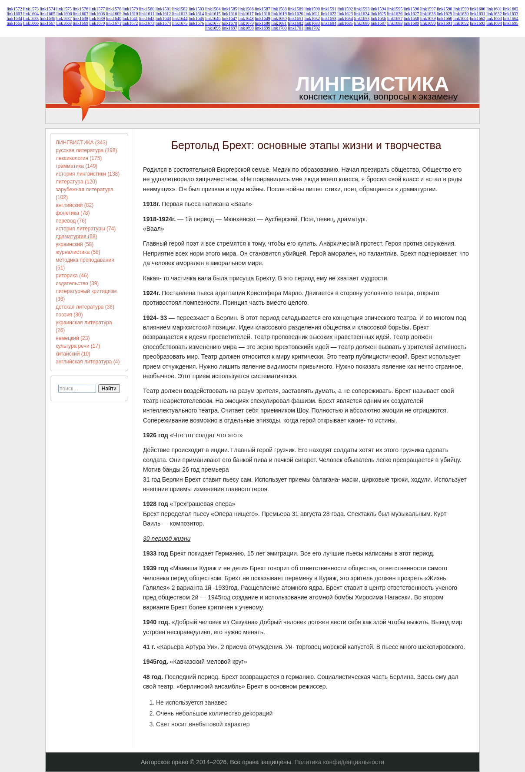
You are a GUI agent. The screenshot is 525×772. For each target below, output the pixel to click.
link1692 (461, 23)
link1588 (279, 9)
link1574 (47, 9)
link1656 (378, 18)
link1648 (246, 18)
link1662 (477, 18)
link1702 (312, 28)
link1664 (510, 18)
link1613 (180, 13)
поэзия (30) (69, 315)
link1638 (81, 18)
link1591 (328, 9)
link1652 (312, 18)
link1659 (428, 18)
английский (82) (74, 205)
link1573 (31, 9)
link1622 (328, 13)
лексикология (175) (79, 158)
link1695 (510, 23)
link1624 (361, 13)
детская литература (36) (85, 307)
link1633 (510, 13)
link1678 (229, 23)
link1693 (477, 23)
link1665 (14, 23)
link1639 (97, 18)
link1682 (295, 23)
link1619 (279, 13)
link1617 (246, 13)
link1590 (312, 9)
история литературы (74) (86, 229)
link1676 (196, 23)
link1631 (477, 13)
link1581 (163, 9)
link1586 (246, 9)
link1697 (229, 28)
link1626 (395, 13)
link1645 (196, 18)
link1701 (295, 28)
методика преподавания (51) (85, 264)
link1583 (196, 9)
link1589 (295, 9)
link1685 (345, 23)
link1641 (130, 18)
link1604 (31, 13)
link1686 (362, 23)
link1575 (64, 9)
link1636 (47, 18)
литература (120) (76, 182)
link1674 (163, 23)
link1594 (378, 9)
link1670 (97, 23)
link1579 (130, 9)
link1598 (444, 9)
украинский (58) (74, 244)
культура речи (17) (78, 346)
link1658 (411, 18)
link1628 (428, 13)
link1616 (229, 13)
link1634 (14, 18)
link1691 (444, 23)
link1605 (48, 13)
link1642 (147, 18)
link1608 (97, 13)
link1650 (279, 18)
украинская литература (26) (84, 326)
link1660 (444, 18)
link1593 (362, 9)
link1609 (114, 13)
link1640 (114, 18)
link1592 (345, 9)
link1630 (461, 13)
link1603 (14, 13)
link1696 (213, 28)
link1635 (31, 18)
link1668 (64, 23)
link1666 (31, 23)
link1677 (213, 23)
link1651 (295, 18)
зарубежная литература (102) (84, 193)
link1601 (494, 9)
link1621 (312, 13)
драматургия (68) (76, 236)
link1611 (146, 13)
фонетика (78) (73, 213)
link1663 (494, 18)
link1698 (246, 28)
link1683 (312, 23)
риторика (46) (72, 276)
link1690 (428, 23)
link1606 (64, 13)
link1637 (64, 18)
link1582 (180, 9)
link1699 (262, 28)
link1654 (345, 18)
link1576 (81, 9)
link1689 (411, 23)
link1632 (494, 13)
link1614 (196, 13)
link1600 (477, 9)
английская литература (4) (88, 362)
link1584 (213, 9)
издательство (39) (77, 283)
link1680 (262, 23)
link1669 (81, 23)
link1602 (510, 9)
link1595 (395, 9)
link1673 (147, 23)
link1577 (97, 9)
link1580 (147, 9)
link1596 (411, 9)
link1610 (130, 13)
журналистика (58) (78, 252)
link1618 (262, 13)
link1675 (180, 23)
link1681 (279, 23)
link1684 (328, 23)
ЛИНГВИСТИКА (372, 83)
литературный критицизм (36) (86, 295)
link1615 (213, 13)
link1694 (494, 23)
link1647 (229, 18)
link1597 (428, 9)
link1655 (362, 18)
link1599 (461, 9)
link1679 (246, 23)
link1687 (378, 23)
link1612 (163, 13)
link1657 (395, 18)
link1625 (378, 13)
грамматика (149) (76, 166)
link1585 (229, 9)
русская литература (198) (86, 150)
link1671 (114, 23)
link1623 (345, 13)
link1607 (81, 13)
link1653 (328, 18)
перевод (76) (71, 221)
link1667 (47, 23)
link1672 (130, 23)
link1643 (163, 18)
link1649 (262, 18)
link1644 (180, 18)
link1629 (444, 13)
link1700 (279, 28)
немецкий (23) (73, 338)
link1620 (295, 13)
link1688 (395, 23)
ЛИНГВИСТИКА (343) (81, 143)
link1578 (114, 9)
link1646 (213, 18)
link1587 (262, 9)
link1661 (461, 18)
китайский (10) (73, 354)
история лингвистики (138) (88, 174)
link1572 (14, 9)
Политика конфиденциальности (340, 762)
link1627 (411, 13)
